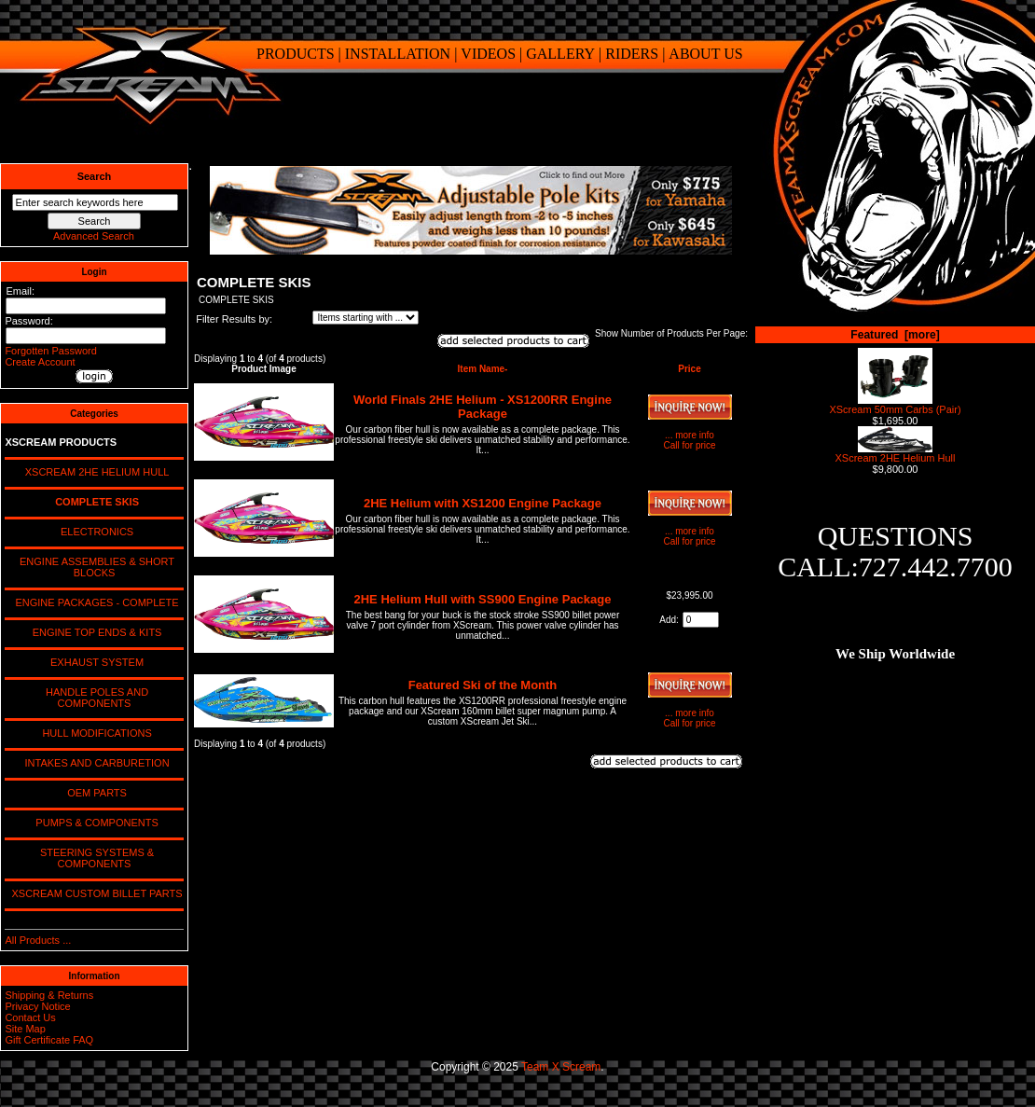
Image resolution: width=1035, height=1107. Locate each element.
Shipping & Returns (49, 995)
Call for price (689, 445)
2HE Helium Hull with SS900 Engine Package (483, 599)
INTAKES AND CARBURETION (94, 762)
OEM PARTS (94, 792)
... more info (689, 435)
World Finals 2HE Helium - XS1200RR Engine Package (482, 407)
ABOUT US (705, 54)
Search (94, 176)
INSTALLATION (397, 54)
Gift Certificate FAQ (49, 1039)
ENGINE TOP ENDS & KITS (94, 632)
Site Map (25, 1028)
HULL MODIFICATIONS (93, 733)
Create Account (40, 361)
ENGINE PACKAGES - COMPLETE (93, 602)
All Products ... (38, 940)
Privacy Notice (37, 1006)
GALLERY (560, 54)
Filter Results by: (234, 319)
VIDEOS (488, 54)
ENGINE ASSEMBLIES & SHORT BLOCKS (94, 567)
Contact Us (30, 1017)
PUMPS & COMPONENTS (94, 822)
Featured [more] (894, 334)
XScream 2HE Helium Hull (895, 453)
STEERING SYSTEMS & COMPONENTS (94, 858)
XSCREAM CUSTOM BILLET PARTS (94, 893)
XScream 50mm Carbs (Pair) (894, 404)
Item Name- (483, 369)
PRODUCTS (295, 54)
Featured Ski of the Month (483, 685)
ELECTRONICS (94, 531)
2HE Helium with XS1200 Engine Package (482, 503)
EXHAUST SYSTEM (94, 662)
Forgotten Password (50, 350)
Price (689, 369)
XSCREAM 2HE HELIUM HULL (95, 471)
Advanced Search (93, 236)
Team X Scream (560, 1066)
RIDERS (631, 54)
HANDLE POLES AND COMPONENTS (94, 697)
